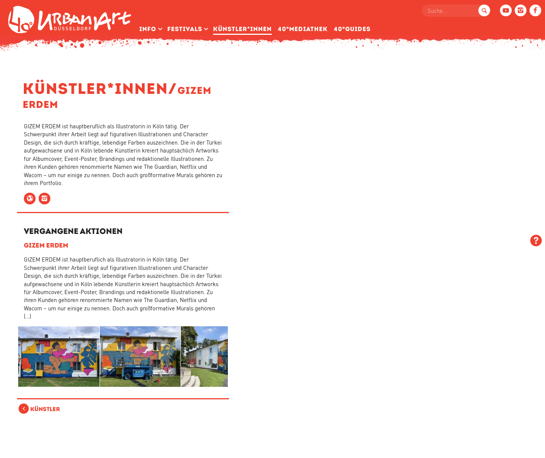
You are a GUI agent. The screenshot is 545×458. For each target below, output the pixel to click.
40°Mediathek (303, 29)
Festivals (184, 29)
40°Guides (352, 29)
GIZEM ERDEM (46, 245)
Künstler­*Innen (242, 29)
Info (147, 29)
